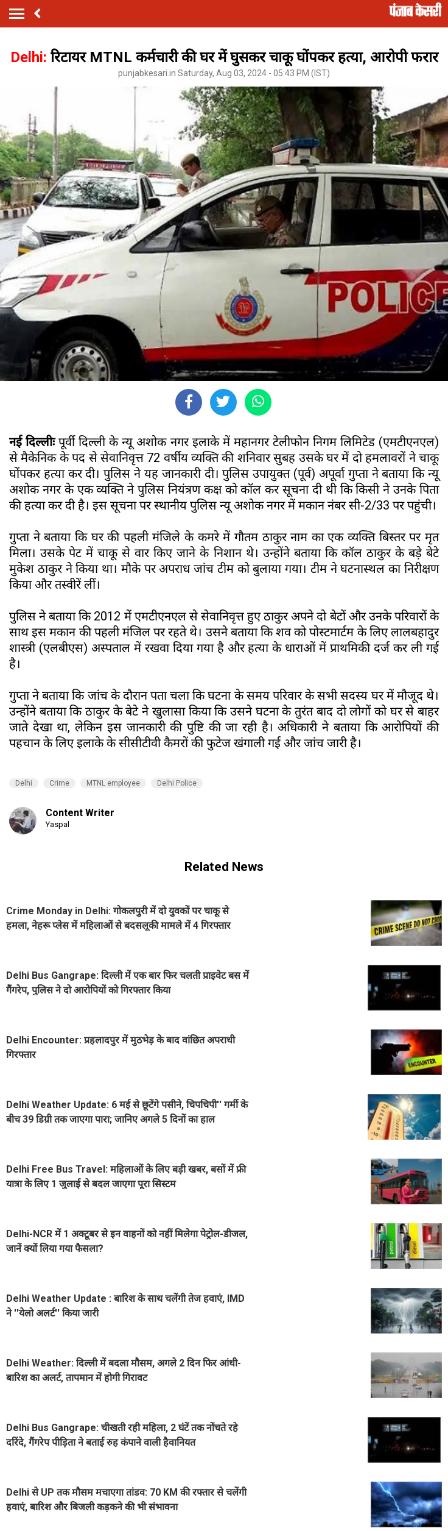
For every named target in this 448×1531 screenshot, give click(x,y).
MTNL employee (113, 783)
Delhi (23, 783)
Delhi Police (177, 783)
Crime (59, 783)
